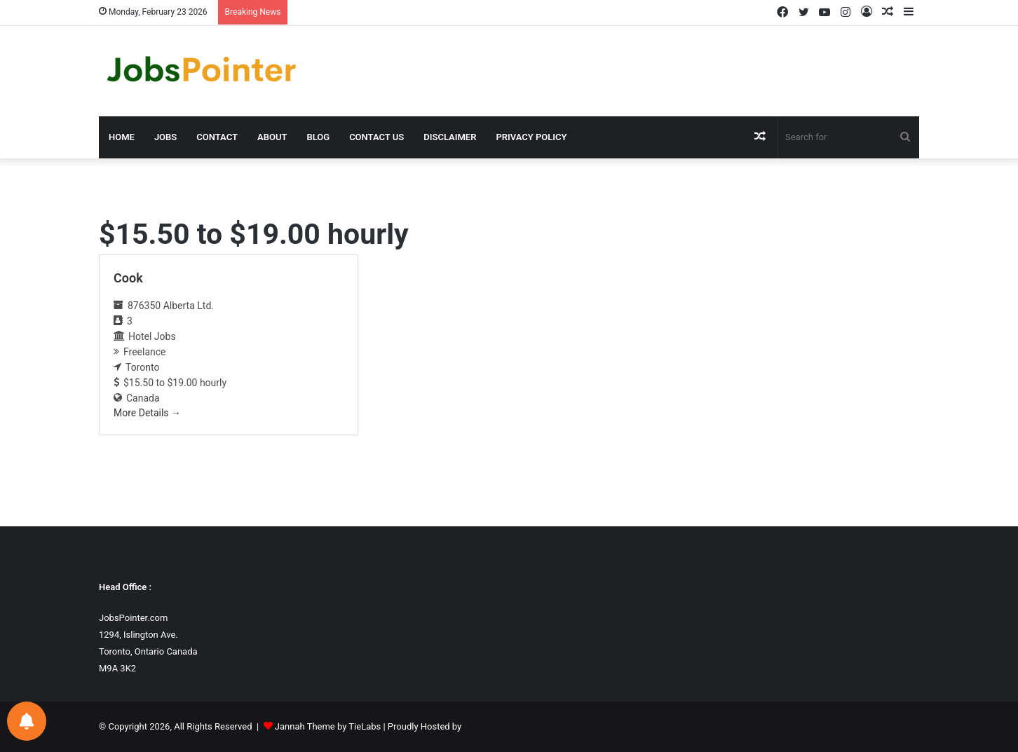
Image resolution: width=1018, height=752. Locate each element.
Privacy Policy (531, 137)
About (272, 137)
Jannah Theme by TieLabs (328, 726)
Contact (217, 137)
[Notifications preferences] (26, 721)
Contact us (376, 137)
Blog (318, 137)
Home (122, 137)
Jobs (165, 137)
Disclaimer (449, 137)
